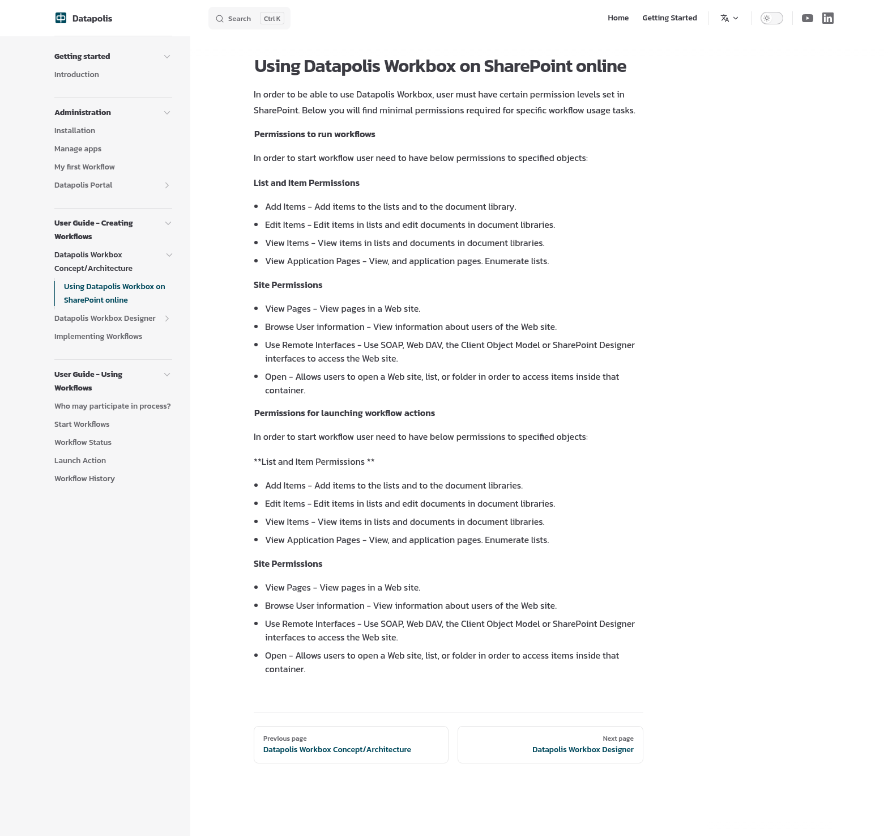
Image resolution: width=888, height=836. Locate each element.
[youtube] (807, 18)
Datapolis (83, 18)
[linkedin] (828, 18)
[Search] (249, 18)
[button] (167, 57)
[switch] (772, 18)
